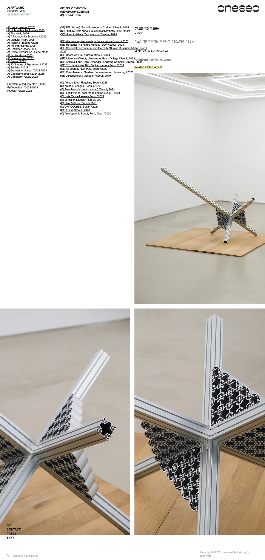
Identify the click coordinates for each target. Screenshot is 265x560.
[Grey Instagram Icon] (8, 556)
